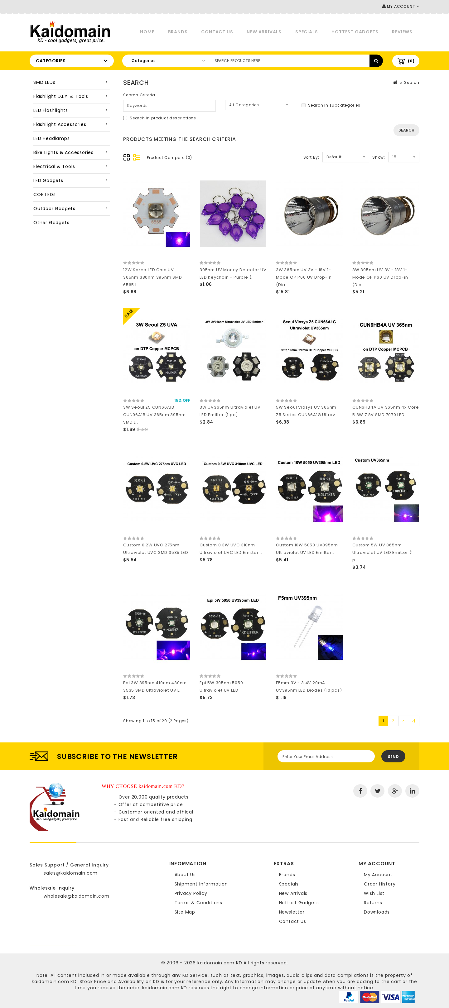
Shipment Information (201, 884)
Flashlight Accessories (59, 124)
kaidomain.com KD (219, 963)
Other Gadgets (51, 222)
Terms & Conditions (198, 903)
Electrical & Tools (54, 166)
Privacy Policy (191, 893)
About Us (185, 874)
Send (393, 756)
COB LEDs (44, 194)
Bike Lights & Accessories (63, 152)
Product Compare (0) (169, 157)
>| (413, 720)
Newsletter (292, 912)
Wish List (374, 893)
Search (411, 82)
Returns (373, 903)
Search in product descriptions (159, 118)
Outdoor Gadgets (54, 208)
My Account (378, 874)
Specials (306, 32)
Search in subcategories (331, 105)
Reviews (402, 32)
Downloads (377, 912)
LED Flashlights (50, 110)
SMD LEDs (44, 82)
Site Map (185, 912)
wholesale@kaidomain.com (76, 896)
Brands (178, 32)
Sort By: (311, 157)
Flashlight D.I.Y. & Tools (60, 96)
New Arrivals (264, 32)
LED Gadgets (48, 180)
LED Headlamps (51, 138)
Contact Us (217, 32)
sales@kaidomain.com (71, 873)
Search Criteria (139, 95)
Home (147, 32)
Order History (379, 884)
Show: (378, 157)
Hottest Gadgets (354, 32)
